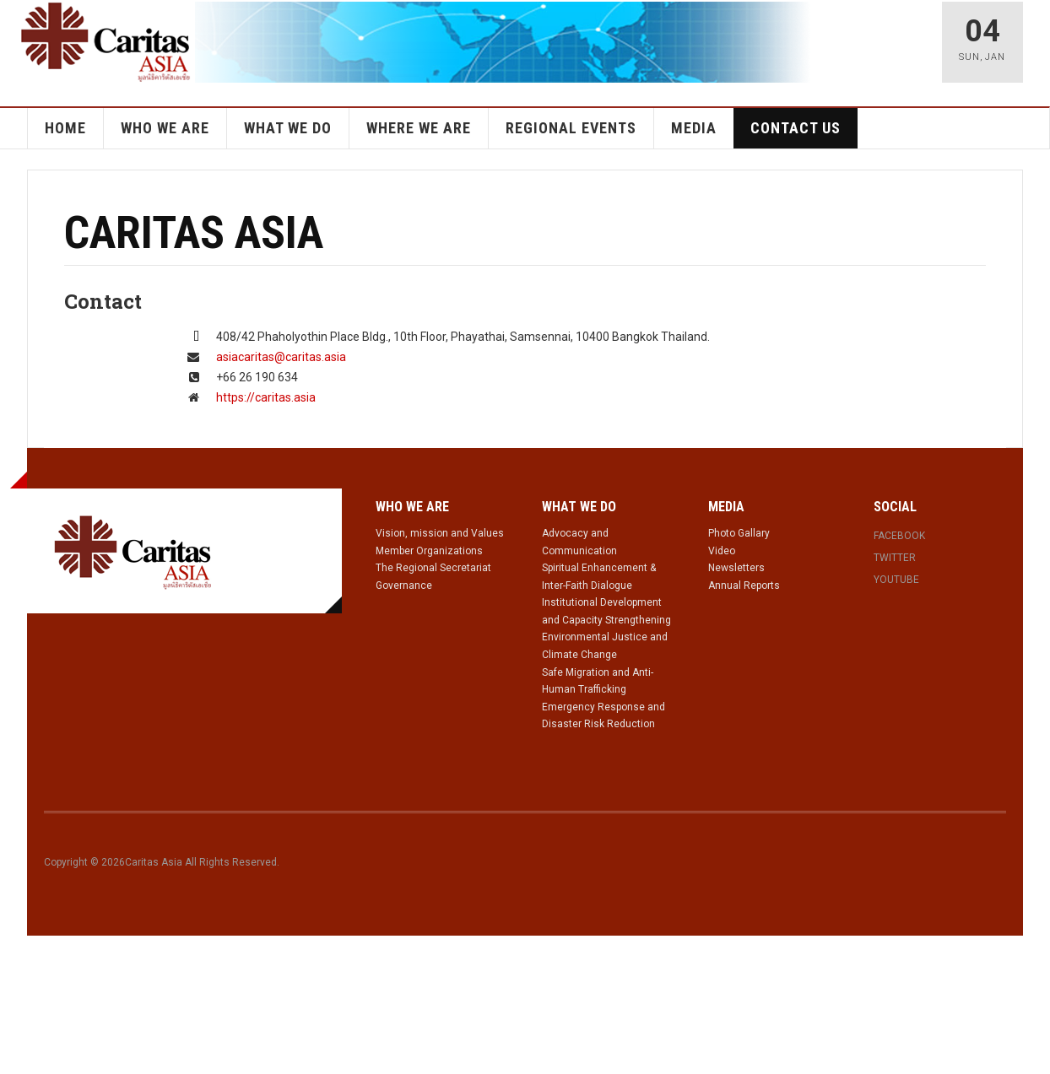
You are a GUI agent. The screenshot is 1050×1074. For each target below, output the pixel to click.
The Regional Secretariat (433, 568)
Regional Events (571, 128)
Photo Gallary (739, 533)
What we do (288, 128)
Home (65, 128)
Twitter (895, 558)
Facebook (899, 536)
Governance (404, 585)
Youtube (896, 580)
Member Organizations (429, 551)
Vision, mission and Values (440, 533)
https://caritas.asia (266, 397)
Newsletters (736, 568)
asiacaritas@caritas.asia (281, 357)
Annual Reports (744, 585)
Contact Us (795, 128)
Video (721, 551)
